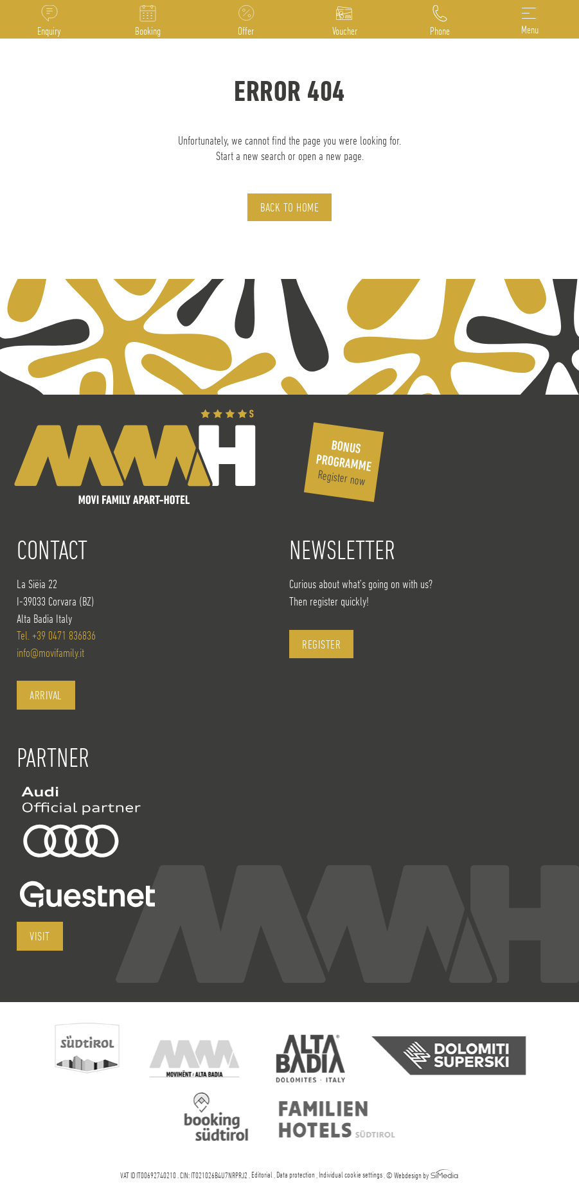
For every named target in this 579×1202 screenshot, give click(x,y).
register (321, 644)
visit (40, 936)
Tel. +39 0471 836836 (56, 635)
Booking (148, 30)
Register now (344, 462)
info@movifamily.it (50, 652)
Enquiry (49, 30)
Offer (246, 30)
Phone (440, 30)
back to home (289, 207)
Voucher (344, 30)
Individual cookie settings (350, 1175)
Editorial (261, 1175)
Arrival (46, 695)
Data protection (295, 1175)
